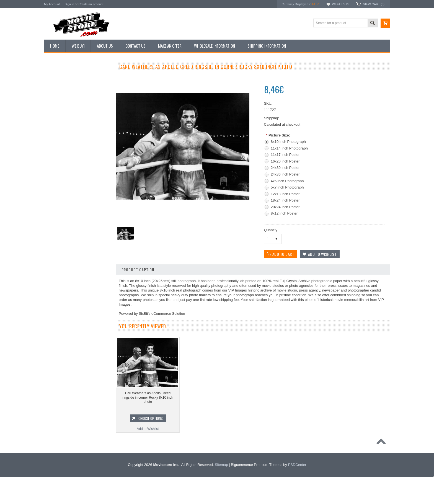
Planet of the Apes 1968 (64, 371)
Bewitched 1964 (59, 390)
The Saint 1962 (58, 400)
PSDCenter (297, 465)
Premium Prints (58, 133)
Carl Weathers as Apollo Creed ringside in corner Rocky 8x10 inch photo (147, 397)
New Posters (56, 124)
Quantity (270, 230)
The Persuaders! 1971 (63, 381)
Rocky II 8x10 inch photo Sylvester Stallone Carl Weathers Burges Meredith (77, 261)
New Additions (57, 77)
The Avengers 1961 (61, 334)
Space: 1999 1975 (60, 362)
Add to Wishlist (77, 290)
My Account (52, 4)
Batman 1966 (57, 325)
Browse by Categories (63, 105)
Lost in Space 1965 (61, 353)
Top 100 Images (59, 96)
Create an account (90, 4)
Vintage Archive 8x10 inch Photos (72, 87)
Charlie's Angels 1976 (63, 343)
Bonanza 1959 (57, 409)
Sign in (69, 4)
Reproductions (57, 115)
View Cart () (373, 4)
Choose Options (80, 279)
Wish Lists (340, 4)
